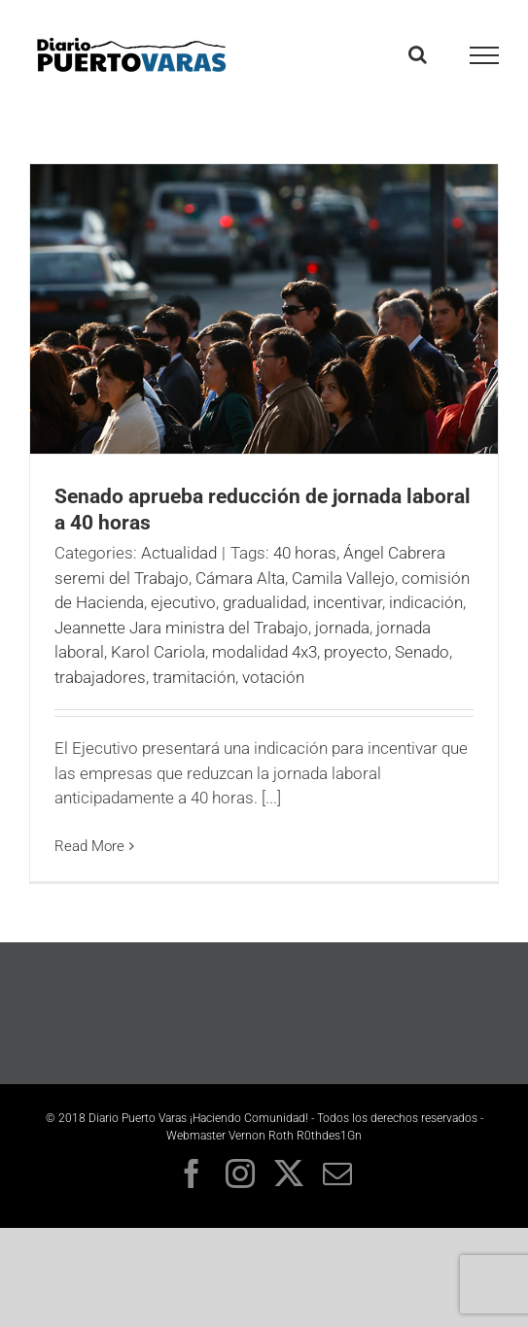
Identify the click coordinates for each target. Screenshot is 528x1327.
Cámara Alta (240, 578)
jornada (342, 627)
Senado (422, 652)
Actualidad (179, 552)
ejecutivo (183, 602)
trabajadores (100, 677)
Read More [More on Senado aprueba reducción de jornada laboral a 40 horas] (89, 846)
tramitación (194, 677)
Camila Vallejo (343, 578)
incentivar (347, 602)
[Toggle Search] (417, 54)
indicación (426, 602)
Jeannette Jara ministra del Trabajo (181, 627)
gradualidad (264, 602)
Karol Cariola (158, 652)
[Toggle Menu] (484, 55)
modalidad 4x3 (264, 652)
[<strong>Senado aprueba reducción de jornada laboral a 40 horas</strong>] (264, 309)
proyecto (356, 652)
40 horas (304, 552)
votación (273, 677)
